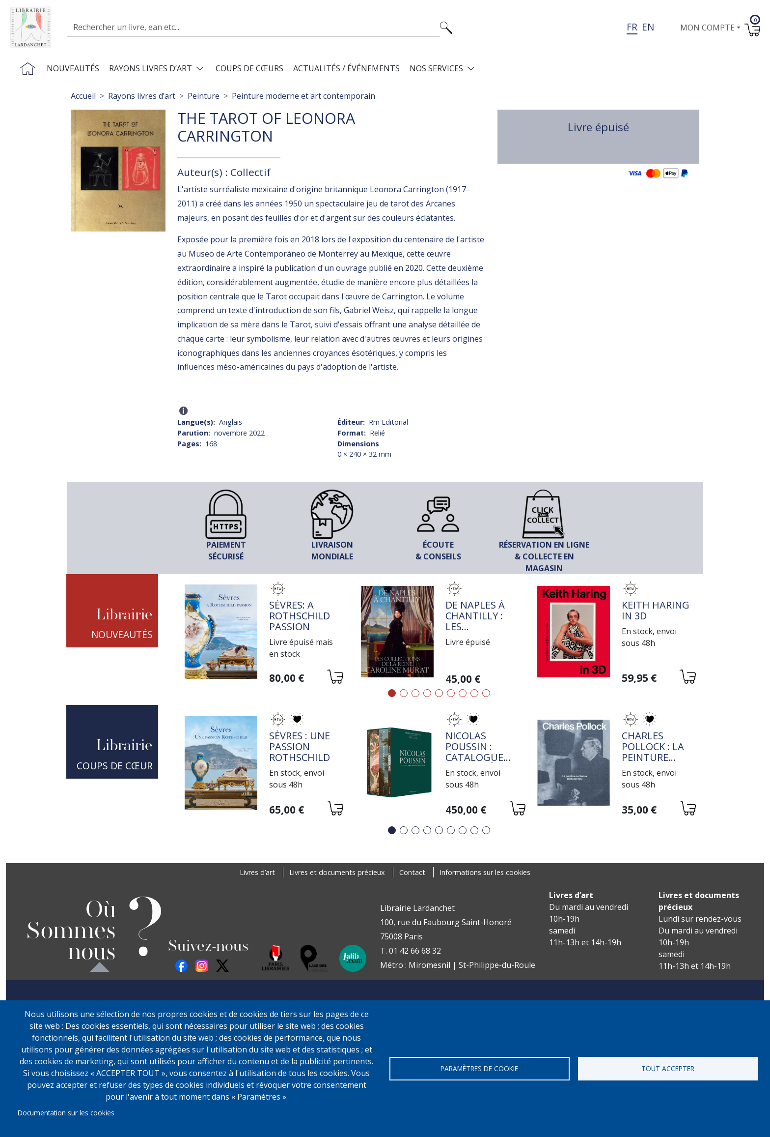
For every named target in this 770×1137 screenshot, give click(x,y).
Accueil (83, 95)
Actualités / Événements (346, 68)
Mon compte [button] (707, 27)
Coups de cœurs (249, 68)
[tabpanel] (263, 633)
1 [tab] (392, 693)
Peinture (204, 95)
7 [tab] (463, 693)
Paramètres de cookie (479, 1068)
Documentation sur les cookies (66, 1112)
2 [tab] (404, 693)
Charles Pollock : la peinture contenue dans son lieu (658, 757)
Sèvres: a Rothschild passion (299, 615)
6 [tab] (451, 693)
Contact (412, 872)
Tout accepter (667, 1068)
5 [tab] (439, 693)
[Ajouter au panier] (334, 678)
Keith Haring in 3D (655, 610)
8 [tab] (474, 693)
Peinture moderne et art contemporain (303, 95)
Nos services (436, 68)
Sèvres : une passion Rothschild (299, 746)
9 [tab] (486, 693)
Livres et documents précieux (337, 872)
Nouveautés (73, 68)
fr (632, 26)
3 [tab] (415, 693)
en (648, 26)
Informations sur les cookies (485, 872)
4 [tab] (427, 693)
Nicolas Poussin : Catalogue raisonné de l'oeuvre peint (476, 762)
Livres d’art (257, 872)
